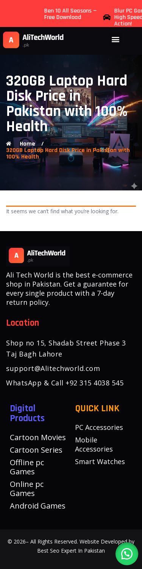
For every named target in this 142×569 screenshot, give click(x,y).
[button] (115, 39)
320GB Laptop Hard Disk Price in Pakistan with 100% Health (68, 153)
